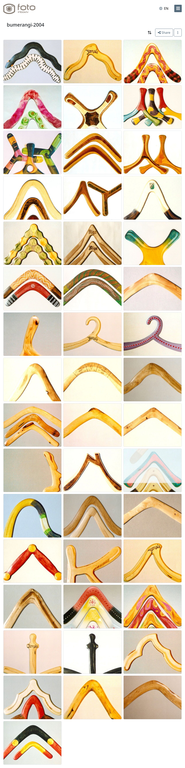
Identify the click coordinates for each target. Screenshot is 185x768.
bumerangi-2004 (25, 24)
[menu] (178, 8)
